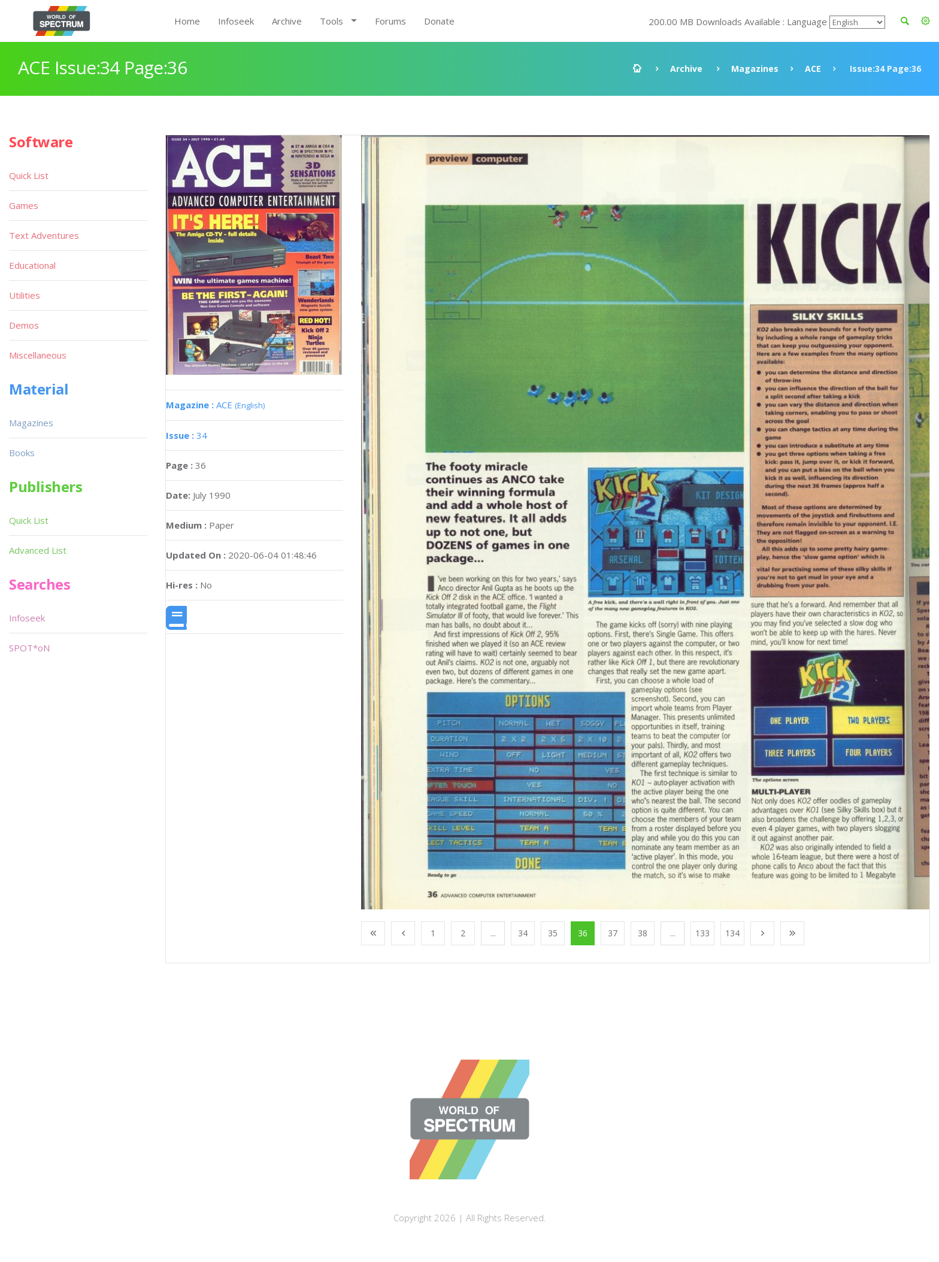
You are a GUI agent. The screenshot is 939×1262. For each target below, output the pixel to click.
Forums (390, 21)
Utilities (24, 295)
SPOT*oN (29, 648)
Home (187, 21)
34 (186, 435)
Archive (287, 21)
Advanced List (37, 550)
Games (23, 205)
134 (732, 933)
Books (22, 453)
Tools (331, 21)
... (493, 933)
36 (582, 933)
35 (553, 933)
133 (702, 933)
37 (612, 933)
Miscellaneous (37, 355)
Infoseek (236, 21)
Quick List (29, 175)
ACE (813, 68)
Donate (439, 21)
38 (642, 933)
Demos (24, 325)
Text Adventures (44, 235)
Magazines (755, 68)
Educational (32, 265)
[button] (925, 21)
